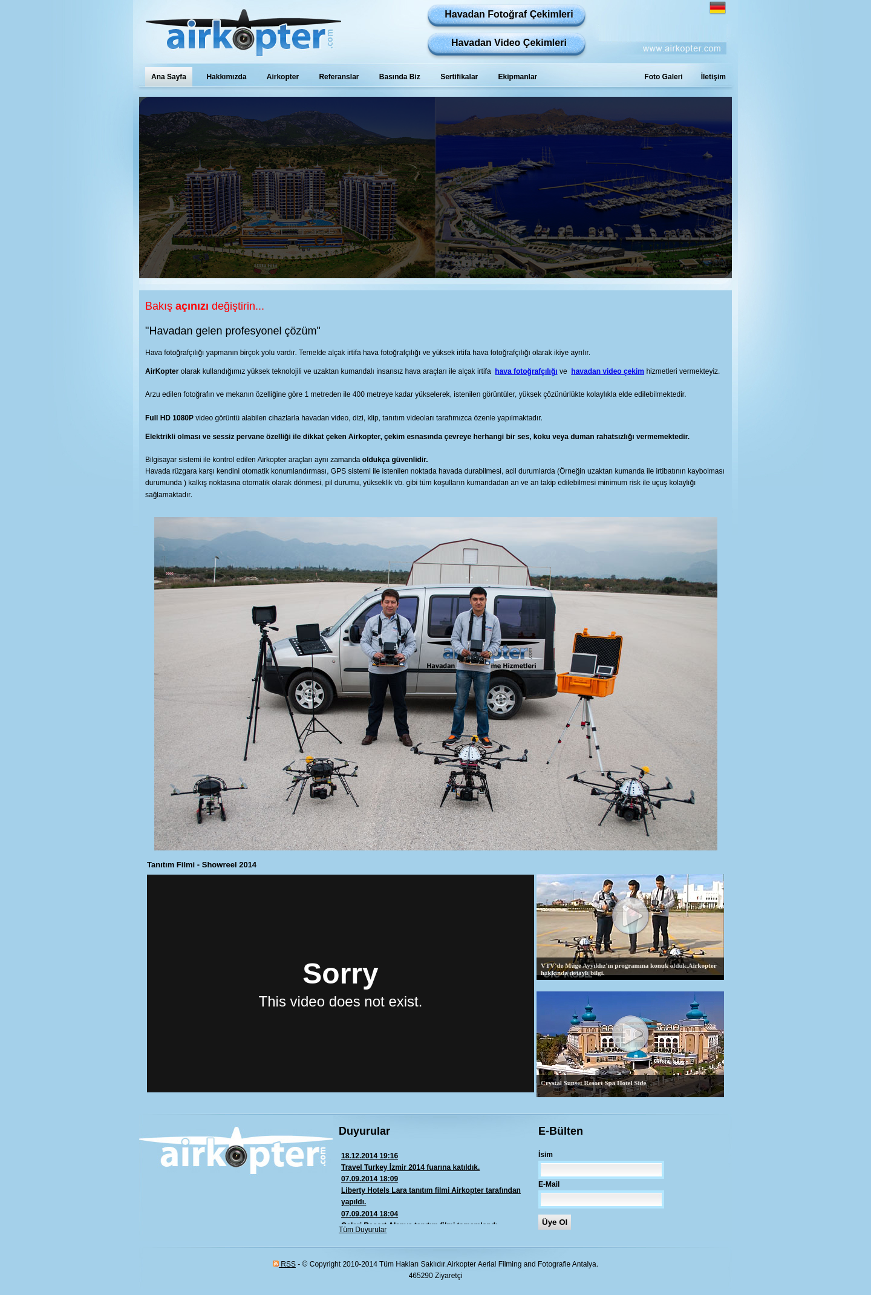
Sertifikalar (459, 77)
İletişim (713, 77)
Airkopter (283, 77)
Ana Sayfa (168, 77)
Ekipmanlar (518, 77)
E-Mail (548, 1184)
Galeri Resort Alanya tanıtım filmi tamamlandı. (438, 1219)
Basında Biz (399, 77)
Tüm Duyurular (363, 1229)
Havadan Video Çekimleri (509, 43)
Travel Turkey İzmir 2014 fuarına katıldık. (438, 1161)
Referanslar (339, 77)
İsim (545, 1154)
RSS (284, 1264)
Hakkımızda (226, 77)
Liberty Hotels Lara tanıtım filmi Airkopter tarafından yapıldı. (438, 1189)
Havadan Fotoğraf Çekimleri (509, 14)
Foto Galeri (663, 77)
